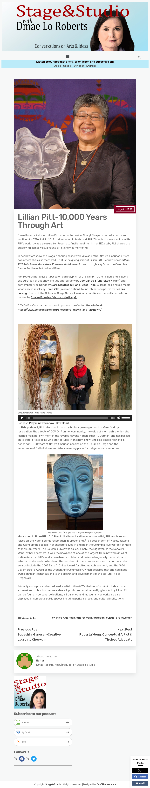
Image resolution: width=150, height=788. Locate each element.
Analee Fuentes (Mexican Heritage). (54, 297)
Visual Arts (28, 618)
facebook (140, 776)
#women (126, 617)
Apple (57, 65)
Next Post (124, 629)
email (140, 783)
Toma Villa (53, 289)
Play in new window (41, 423)
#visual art (113, 617)
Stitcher (79, 65)
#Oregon (99, 617)
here (71, 61)
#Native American (63, 617)
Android (91, 65)
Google (67, 65)
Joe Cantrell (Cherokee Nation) (100, 280)
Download (62, 423)
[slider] (70, 418)
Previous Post (28, 629)
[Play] (22, 417)
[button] (67, 57)
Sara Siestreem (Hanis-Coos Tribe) (73, 284)
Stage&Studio (53, 784)
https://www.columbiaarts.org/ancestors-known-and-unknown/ (60, 309)
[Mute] (119, 417)
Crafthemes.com (106, 784)
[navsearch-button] (139, 58)
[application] (75, 418)
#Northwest (84, 617)
